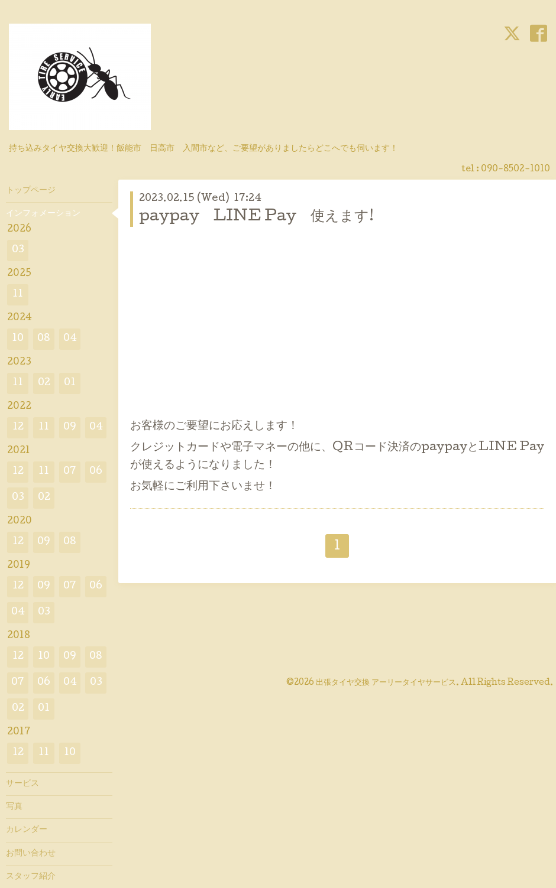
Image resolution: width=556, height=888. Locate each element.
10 (18, 339)
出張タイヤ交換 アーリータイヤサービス (386, 683)
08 (43, 339)
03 (18, 250)
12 (18, 427)
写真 (14, 807)
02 (44, 383)
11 (17, 295)
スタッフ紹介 (31, 877)
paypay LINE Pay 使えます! (256, 217)
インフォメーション (43, 214)
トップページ (31, 191)
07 (69, 472)
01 (70, 383)
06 (95, 472)
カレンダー (26, 830)
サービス (22, 784)
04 (70, 339)
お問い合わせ (31, 853)
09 (69, 427)
